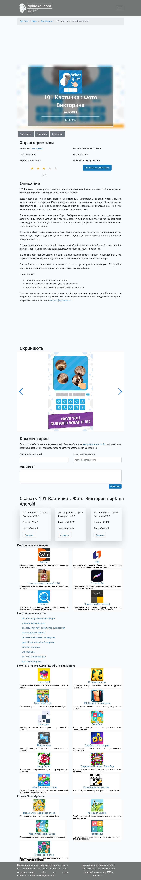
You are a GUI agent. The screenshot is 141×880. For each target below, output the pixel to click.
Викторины (37, 148)
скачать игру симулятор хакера (38, 618)
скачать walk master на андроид (38, 637)
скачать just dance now (34, 656)
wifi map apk (28, 652)
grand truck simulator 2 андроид (38, 642)
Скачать (70, 119)
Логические (26, 134)
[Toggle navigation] (120, 8)
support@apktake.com (60, 300)
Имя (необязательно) (31, 454)
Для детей (42, 134)
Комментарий (27, 467)
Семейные (57, 134)
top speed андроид (31, 661)
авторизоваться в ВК (94, 444)
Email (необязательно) (84, 454)
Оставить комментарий (97, 167)
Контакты (98, 875)
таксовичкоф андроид (33, 623)
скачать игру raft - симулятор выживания (43, 628)
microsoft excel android (33, 632)
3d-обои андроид (31, 647)
